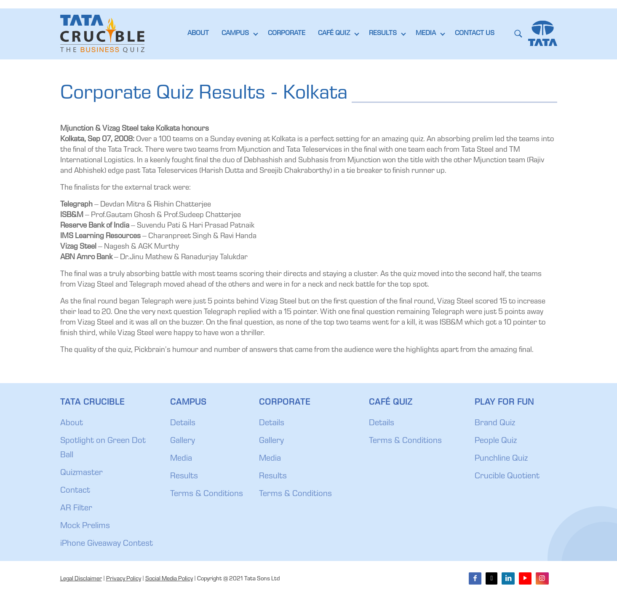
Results (184, 476)
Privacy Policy (123, 579)
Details (182, 423)
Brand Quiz (495, 423)
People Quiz (496, 441)
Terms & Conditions (206, 494)
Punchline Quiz (501, 459)
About (71, 423)
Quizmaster (81, 473)
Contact (75, 491)
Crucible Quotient (507, 476)
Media (181, 459)
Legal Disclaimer (81, 579)
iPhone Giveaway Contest (106, 544)
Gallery (182, 441)
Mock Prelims (85, 526)
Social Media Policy (169, 579)
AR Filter (76, 508)
